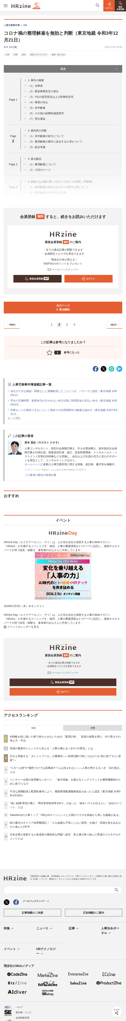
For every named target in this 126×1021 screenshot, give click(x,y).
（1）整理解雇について (42, 164)
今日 (33, 728)
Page (13, 99)
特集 (9, 928)
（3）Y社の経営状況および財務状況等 (50, 96)
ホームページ (32, 464)
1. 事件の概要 (36, 80)
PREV (10, 324)
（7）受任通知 (36, 118)
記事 (74, 928)
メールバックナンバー (63, 269)
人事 (7, 55)
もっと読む (14, 418)
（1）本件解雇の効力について (46, 136)
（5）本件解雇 (36, 107)
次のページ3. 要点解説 (63, 307)
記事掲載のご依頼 (32, 912)
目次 (89, 69)
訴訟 (24, 55)
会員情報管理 (22, 1017)
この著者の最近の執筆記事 (40, 474)
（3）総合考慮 (36, 147)
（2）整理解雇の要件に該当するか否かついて (55, 141)
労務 (15, 55)
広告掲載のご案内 (93, 912)
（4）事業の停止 (38, 102)
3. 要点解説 (35, 158)
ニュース (44, 928)
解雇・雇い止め (58, 55)
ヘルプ (19, 1007)
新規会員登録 (37, 279)
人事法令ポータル (110, 931)
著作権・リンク (24, 1012)
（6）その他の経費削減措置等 (46, 113)
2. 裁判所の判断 (37, 130)
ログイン (88, 279)
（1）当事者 (35, 85)
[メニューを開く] (5, 5)
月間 (92, 728)
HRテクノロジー (46, 951)
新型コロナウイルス (38, 55)
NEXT (115, 324)
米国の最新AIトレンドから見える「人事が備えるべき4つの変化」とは (51, 748)
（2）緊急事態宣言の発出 (43, 91)
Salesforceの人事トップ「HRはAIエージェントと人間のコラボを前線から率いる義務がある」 (65, 814)
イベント (12, 949)
